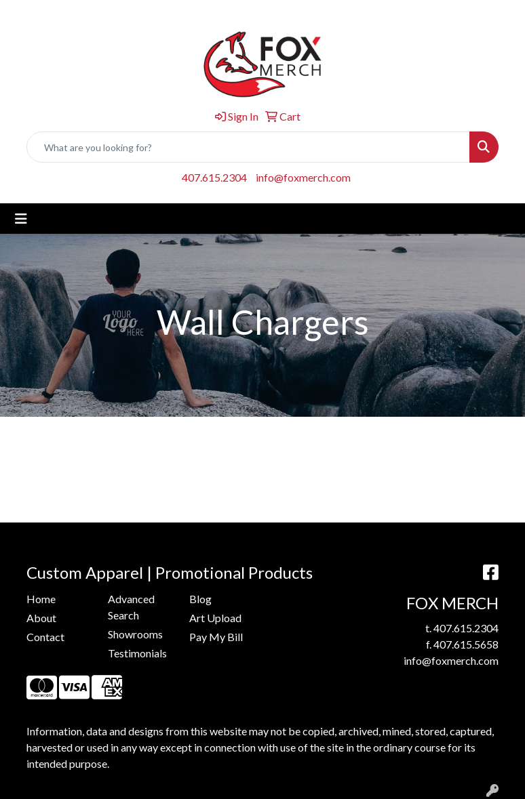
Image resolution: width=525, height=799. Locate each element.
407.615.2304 (214, 177)
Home (41, 598)
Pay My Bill (216, 636)
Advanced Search (131, 606)
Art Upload (215, 617)
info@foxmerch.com (303, 177)
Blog (200, 598)
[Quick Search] (248, 147)
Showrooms (135, 634)
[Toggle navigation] (21, 218)
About (41, 617)
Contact (45, 636)
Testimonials (137, 653)
